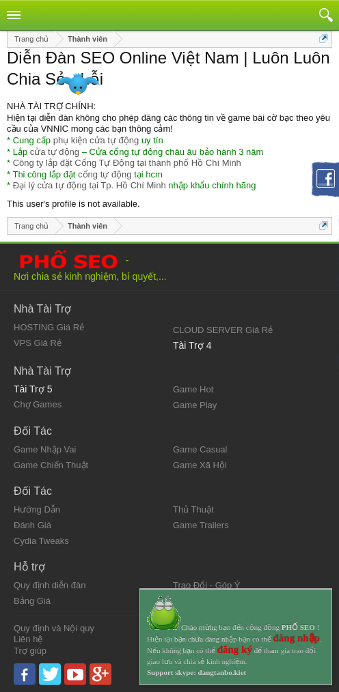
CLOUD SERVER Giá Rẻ (223, 330)
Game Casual (200, 449)
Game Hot (193, 389)
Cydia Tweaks (41, 541)
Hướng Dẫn (37, 509)
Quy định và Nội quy (54, 628)
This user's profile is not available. (73, 204)
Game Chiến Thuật (51, 465)
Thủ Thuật (193, 509)
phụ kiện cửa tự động (96, 140)
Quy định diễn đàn (49, 585)
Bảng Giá (32, 601)
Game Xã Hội (200, 465)
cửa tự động (54, 152)
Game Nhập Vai (45, 449)
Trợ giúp (30, 651)
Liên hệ (28, 639)
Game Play (195, 405)
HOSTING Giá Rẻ (49, 327)
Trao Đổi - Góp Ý (207, 585)
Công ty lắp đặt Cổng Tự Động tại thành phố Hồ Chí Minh (127, 163)
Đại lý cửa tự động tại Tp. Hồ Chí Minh (89, 185)
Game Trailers (201, 525)
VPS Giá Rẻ (38, 343)
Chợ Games (38, 404)
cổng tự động (105, 174)
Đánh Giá (32, 525)
